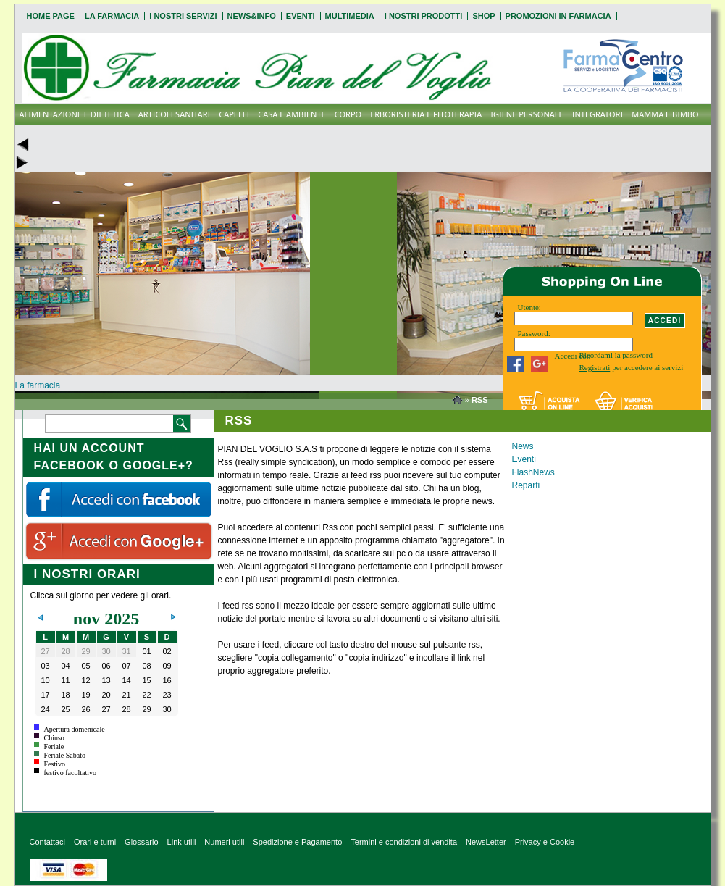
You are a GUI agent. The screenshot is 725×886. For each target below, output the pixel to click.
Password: (534, 333)
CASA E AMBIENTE (291, 114)
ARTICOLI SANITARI (174, 114)
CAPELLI (234, 114)
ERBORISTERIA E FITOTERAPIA (426, 114)
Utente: (529, 307)
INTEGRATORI (598, 114)
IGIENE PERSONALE (526, 114)
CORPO (348, 114)
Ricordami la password (616, 355)
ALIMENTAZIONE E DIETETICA (75, 114)
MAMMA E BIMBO (665, 114)
